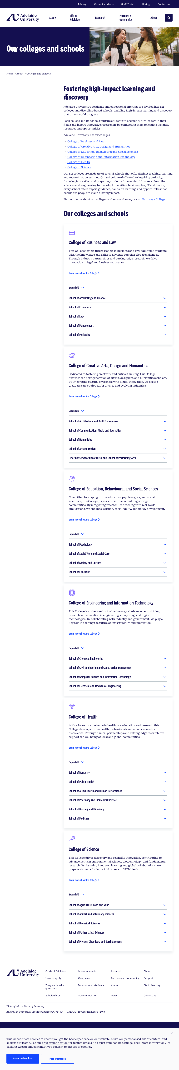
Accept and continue (22, 1058)
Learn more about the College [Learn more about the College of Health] (83, 747)
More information (58, 1059)
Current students (104, 4)
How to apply (53, 978)
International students (91, 985)
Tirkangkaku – (25, 1006)
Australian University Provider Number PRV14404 (34, 1011)
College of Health (78, 162)
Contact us (164, 4)
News (114, 995)
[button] (172, 1033)
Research (116, 971)
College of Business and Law (85, 141)
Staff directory (152, 985)
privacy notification (55, 1042)
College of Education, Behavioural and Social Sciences (102, 151)
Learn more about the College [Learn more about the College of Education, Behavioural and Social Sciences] (83, 519)
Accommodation (87, 995)
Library (82, 4)
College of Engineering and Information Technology (101, 156)
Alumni (115, 985)
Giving (146, 4)
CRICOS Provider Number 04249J (86, 1011)
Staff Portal (127, 4)
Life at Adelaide (87, 971)
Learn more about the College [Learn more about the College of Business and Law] (83, 273)
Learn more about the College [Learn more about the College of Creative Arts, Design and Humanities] (83, 396)
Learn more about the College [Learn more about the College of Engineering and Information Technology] (83, 633)
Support (148, 978)
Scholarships (52, 995)
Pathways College (153, 199)
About (147, 971)
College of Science (79, 167)
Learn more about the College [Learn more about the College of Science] (83, 880)
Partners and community (125, 978)
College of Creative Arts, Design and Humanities (98, 146)
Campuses (84, 978)
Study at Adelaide (55, 971)
